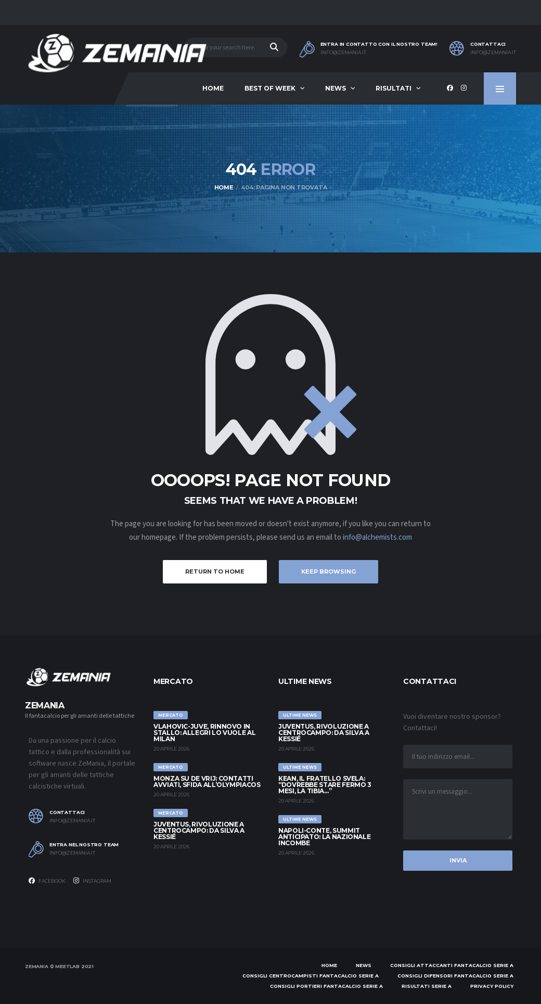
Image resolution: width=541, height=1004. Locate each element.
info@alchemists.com (377, 537)
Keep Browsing (328, 571)
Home (213, 88)
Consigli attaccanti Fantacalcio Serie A (451, 965)
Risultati (393, 88)
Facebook (47, 881)
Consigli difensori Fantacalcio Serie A (455, 975)
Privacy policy (491, 986)
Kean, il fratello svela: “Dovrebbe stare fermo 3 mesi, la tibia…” (324, 784)
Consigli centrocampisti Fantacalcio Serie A (310, 975)
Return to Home (214, 571)
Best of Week (269, 88)
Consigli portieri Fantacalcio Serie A (326, 986)
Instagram (92, 881)
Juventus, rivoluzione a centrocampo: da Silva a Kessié (198, 830)
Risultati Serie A (427, 986)
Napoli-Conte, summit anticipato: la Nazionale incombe (324, 837)
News (335, 88)
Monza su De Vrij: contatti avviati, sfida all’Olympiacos (207, 781)
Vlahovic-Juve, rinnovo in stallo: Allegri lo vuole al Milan (204, 732)
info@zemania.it (343, 52)
